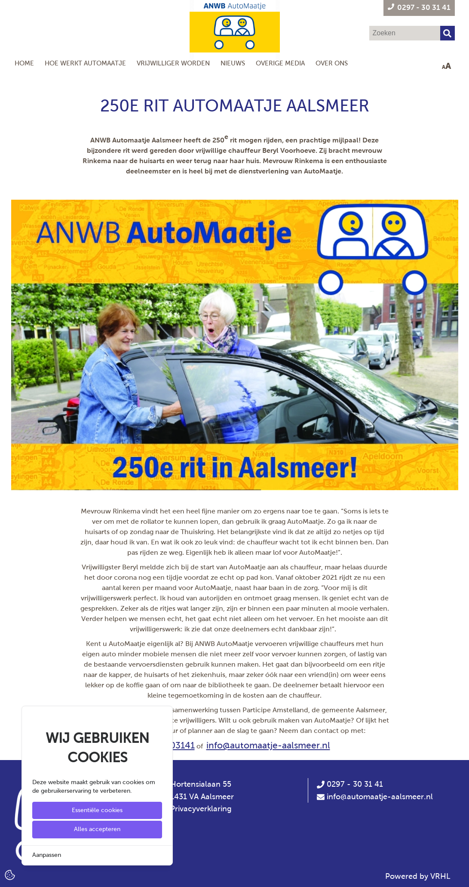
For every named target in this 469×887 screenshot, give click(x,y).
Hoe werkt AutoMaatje (85, 63)
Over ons (332, 63)
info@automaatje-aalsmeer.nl (268, 745)
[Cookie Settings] (10, 874)
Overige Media (280, 63)
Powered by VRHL (418, 876)
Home (24, 63)
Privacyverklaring (201, 808)
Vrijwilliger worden (173, 63)
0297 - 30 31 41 (350, 784)
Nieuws (233, 63)
